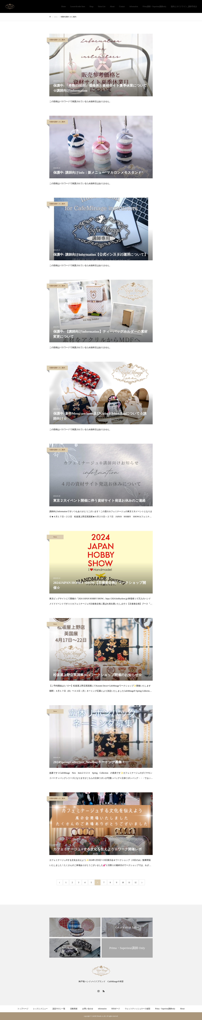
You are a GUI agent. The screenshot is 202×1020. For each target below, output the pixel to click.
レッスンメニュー (40, 1009)
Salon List (101, 6)
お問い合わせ (87, 1009)
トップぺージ (22, 1009)
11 (129, 883)
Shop (91, 6)
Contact (122, 6)
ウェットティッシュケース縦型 (137, 1009)
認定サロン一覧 (59, 1009)
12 (136, 883)
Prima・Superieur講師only (165, 1009)
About (112, 6)
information (133, 6)
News (55, 537)
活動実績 (73, 1009)
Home (63, 6)
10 (123, 883)
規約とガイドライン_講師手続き (184, 6)
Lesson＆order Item (77, 6)
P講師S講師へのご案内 (58, 40)
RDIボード (115, 1009)
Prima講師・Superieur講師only (154, 6)
